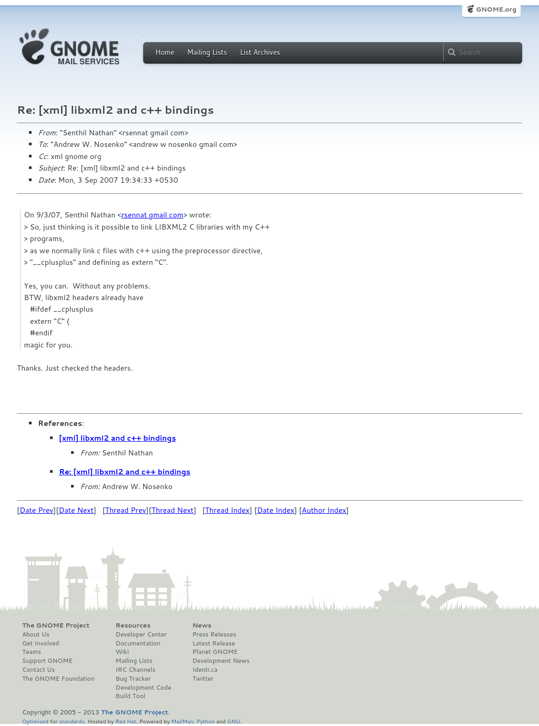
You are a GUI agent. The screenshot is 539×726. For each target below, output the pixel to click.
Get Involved (40, 643)
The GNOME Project (55, 625)
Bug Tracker (133, 678)
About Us (35, 634)
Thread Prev (125, 510)
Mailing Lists (207, 52)
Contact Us (38, 669)
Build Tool (130, 696)
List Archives (260, 52)
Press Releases (214, 634)
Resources (133, 625)
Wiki (122, 652)
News (201, 625)
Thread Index (227, 510)
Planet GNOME (214, 652)
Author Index (324, 510)
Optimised (35, 721)
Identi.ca (204, 669)
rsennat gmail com (152, 215)
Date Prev (36, 510)
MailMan (182, 721)
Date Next (75, 510)
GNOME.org (496, 9)
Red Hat (125, 721)
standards (71, 721)
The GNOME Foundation (58, 678)
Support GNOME (47, 661)
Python (205, 721)
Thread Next (173, 510)
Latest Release (213, 643)
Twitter (202, 678)
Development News (220, 661)
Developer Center (141, 634)
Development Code (144, 687)
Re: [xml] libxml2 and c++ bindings (125, 471)
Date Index (275, 510)
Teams (31, 652)
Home (164, 52)
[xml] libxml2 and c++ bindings (117, 438)
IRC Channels (136, 669)
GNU (234, 721)
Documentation (138, 643)
